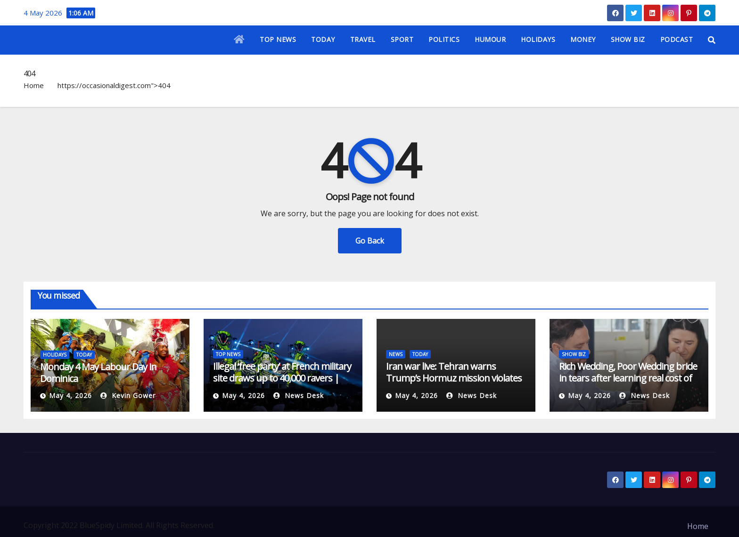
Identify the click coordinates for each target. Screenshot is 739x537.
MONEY (583, 39)
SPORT (402, 39)
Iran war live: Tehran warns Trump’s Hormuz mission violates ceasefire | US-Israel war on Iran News (454, 384)
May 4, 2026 (70, 395)
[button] (711, 40)
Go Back (369, 241)
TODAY (323, 39)
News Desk (298, 395)
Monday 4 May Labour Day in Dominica (98, 372)
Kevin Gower (128, 395)
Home (34, 85)
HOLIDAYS (538, 39)
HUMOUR (490, 39)
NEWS (395, 354)
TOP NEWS (278, 39)
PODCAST (676, 39)
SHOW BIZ (628, 39)
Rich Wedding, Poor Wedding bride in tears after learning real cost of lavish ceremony (628, 378)
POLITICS (444, 39)
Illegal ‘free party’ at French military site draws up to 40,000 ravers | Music (282, 378)
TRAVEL (363, 39)
